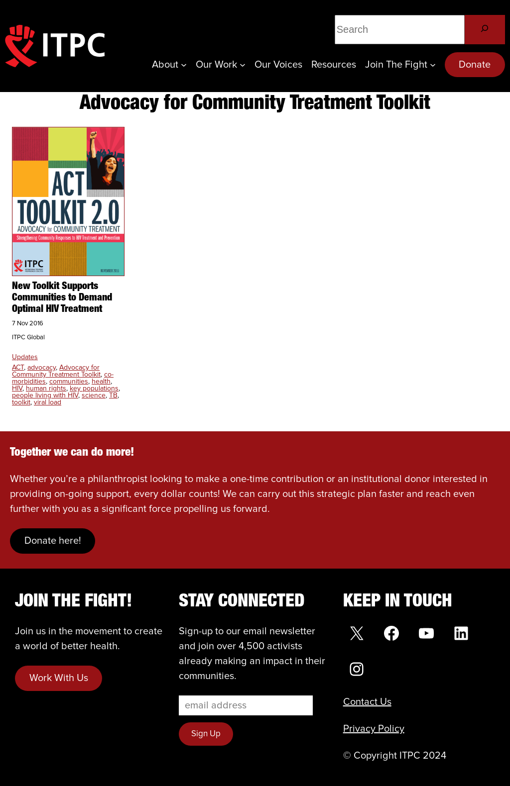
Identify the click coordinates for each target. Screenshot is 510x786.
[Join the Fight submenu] (433, 65)
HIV (17, 388)
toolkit (21, 402)
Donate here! (52, 541)
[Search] (485, 29)
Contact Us (367, 702)
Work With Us (58, 678)
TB (113, 395)
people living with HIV (45, 395)
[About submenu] (184, 65)
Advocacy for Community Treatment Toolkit (56, 371)
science (94, 395)
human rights (46, 388)
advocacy (41, 367)
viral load (47, 402)
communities (68, 381)
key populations (94, 388)
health (101, 381)
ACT (18, 367)
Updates (25, 357)
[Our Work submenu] (243, 65)
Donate (475, 65)
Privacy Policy (373, 729)
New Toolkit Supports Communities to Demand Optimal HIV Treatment (62, 298)
